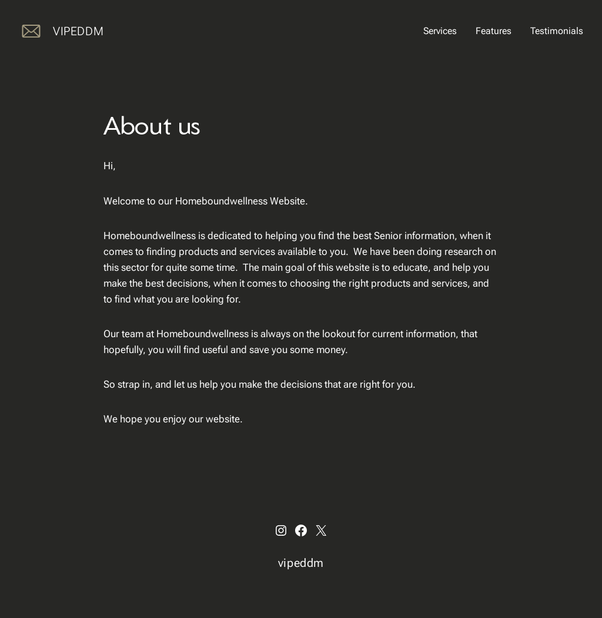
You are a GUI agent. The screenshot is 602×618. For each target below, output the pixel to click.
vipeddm (78, 31)
